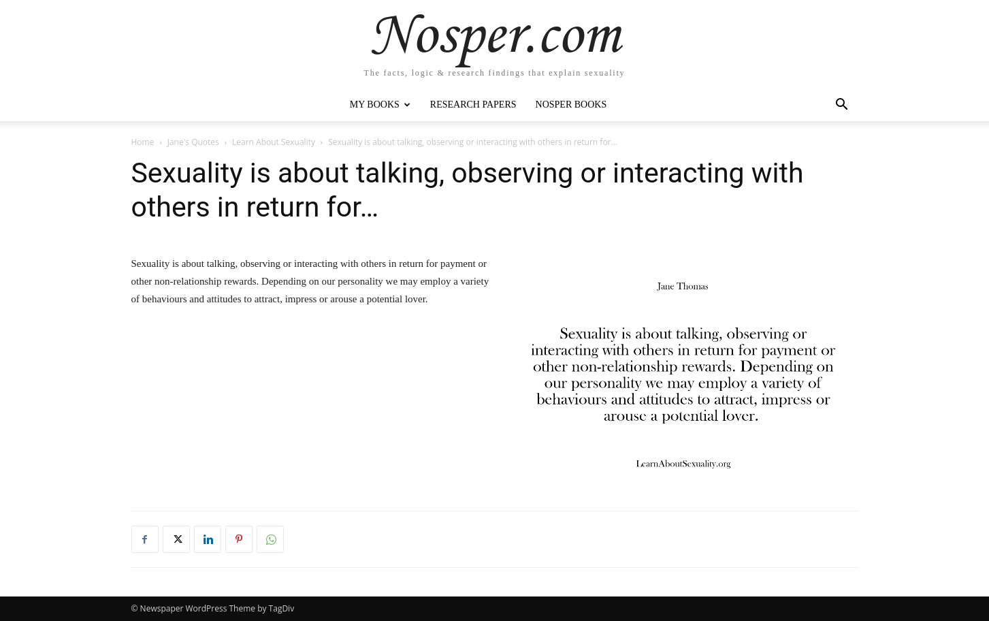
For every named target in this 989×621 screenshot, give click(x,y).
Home (143, 142)
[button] (842, 105)
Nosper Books (571, 104)
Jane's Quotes (193, 142)
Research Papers (473, 104)
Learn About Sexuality (273, 142)
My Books (380, 104)
